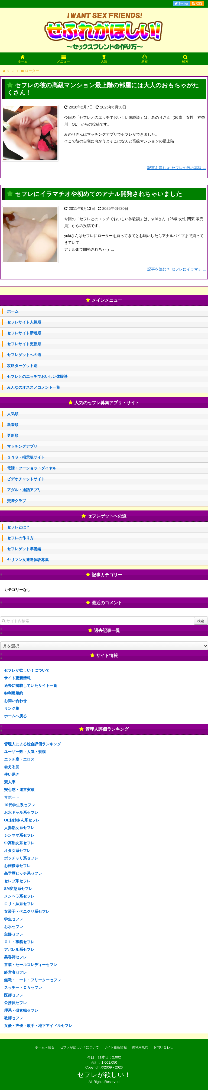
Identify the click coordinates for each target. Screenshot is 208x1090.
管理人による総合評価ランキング (32, 744)
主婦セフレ (13, 934)
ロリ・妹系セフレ (19, 904)
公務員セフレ (15, 1003)
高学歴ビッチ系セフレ (23, 873)
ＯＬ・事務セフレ (19, 942)
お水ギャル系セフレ (21, 812)
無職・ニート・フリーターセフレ (32, 980)
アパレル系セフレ (19, 949)
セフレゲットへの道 (24, 355)
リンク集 (11, 708)
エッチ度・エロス (19, 759)
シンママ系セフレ (19, 835)
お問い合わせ (15, 701)
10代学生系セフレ (19, 805)
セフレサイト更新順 (24, 344)
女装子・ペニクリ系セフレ (27, 911)
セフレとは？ (18, 527)
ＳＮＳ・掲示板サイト (26, 457)
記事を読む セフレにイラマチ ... (176, 269)
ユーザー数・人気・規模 (25, 751)
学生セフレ (13, 919)
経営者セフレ (15, 972)
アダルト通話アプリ (24, 490)
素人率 (9, 782)
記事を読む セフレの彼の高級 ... (176, 168)
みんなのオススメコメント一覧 (33, 387)
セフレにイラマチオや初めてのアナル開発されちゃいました (98, 194)
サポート (11, 797)
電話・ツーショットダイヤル (31, 468)
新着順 (12, 424)
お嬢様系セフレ (17, 866)
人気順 (12, 414)
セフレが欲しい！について (27, 670)
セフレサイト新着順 (24, 333)
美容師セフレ (15, 957)
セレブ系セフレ (17, 881)
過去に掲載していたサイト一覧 (30, 685)
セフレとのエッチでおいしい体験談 (37, 376)
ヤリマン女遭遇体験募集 (28, 560)
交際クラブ (16, 501)
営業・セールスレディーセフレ (30, 965)
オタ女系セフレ (17, 850)
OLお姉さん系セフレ (22, 820)
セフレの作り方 (20, 538)
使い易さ (11, 774)
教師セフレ (13, 1018)
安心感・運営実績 (19, 789)
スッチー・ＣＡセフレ (23, 987)
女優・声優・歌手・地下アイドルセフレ (38, 1025)
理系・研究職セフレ (21, 1010)
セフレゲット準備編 (24, 549)
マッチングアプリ (22, 446)
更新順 (12, 435)
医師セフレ (13, 995)
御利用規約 (13, 693)
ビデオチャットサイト (26, 479)
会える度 (11, 767)
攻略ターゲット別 (22, 366)
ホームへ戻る (15, 716)
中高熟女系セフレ (19, 843)
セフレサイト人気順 (24, 322)
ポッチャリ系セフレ (21, 858)
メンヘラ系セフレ (19, 896)
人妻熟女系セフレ (19, 828)
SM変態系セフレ (18, 888)
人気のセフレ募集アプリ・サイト (106, 402)
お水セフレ (13, 926)
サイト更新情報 (17, 678)
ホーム (12, 311)
